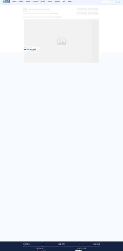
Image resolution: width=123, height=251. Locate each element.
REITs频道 (43, 1)
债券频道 (21, 1)
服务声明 (61, 244)
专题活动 (50, 1)
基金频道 (28, 1)
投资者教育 (57, 1)
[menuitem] (14, 2)
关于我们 (26, 244)
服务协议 (96, 244)
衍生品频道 (35, 1)
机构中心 (70, 1)
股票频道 (14, 1)
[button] (118, 2)
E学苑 (64, 1)
